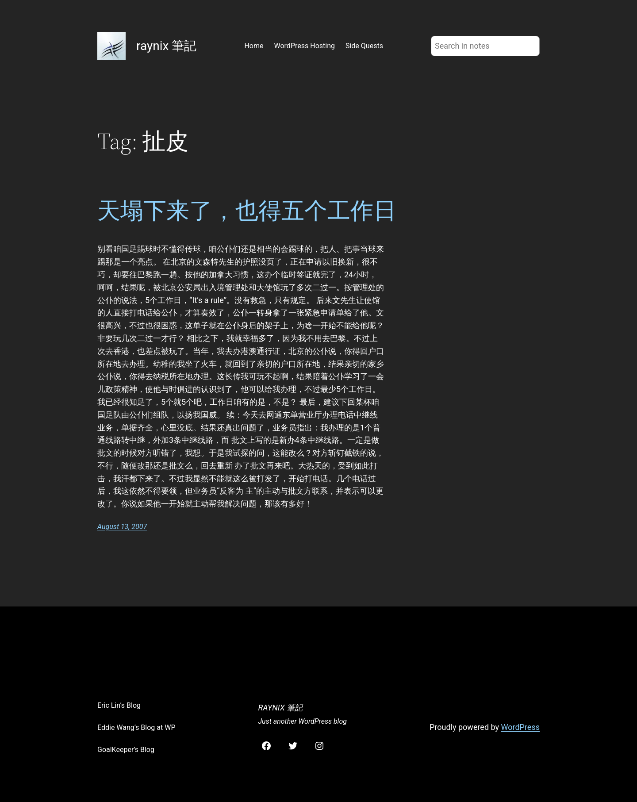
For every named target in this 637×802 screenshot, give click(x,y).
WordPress (520, 727)
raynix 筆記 (166, 45)
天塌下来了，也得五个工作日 (246, 210)
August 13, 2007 (122, 526)
